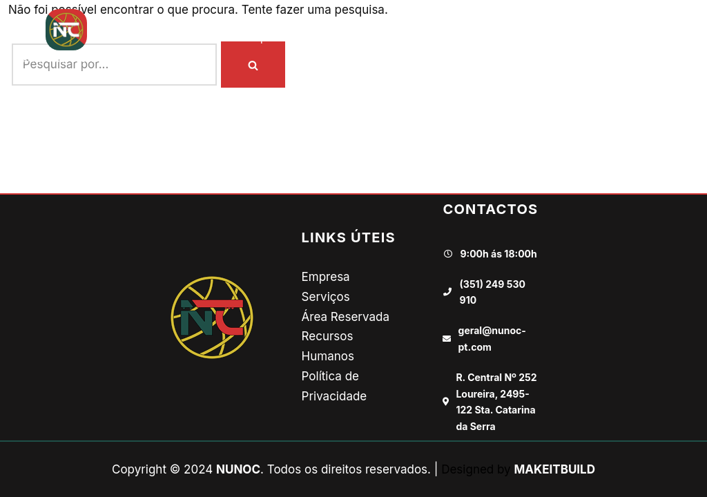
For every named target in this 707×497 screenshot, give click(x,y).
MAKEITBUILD (554, 469)
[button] (683, 37)
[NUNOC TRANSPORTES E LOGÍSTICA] (66, 37)
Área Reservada (345, 317)
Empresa (268, 37)
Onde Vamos (346, 37)
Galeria (420, 37)
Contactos (614, 37)
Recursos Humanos (512, 37)
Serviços (326, 297)
